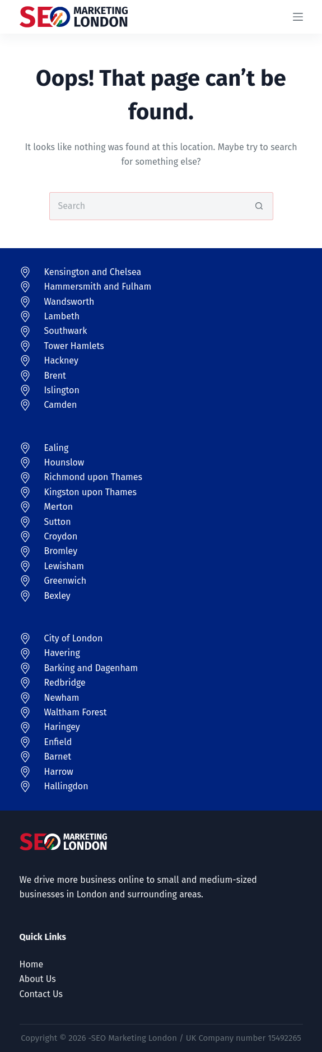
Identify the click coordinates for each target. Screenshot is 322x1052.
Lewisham (64, 566)
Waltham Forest (75, 712)
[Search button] (259, 206)
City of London (73, 638)
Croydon (61, 536)
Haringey (62, 726)
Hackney (61, 360)
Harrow (58, 771)
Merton (58, 506)
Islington (62, 390)
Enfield (58, 742)
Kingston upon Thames (90, 492)
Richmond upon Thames (93, 477)
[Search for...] (147, 206)
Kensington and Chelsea (93, 272)
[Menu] (298, 17)
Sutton (57, 521)
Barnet (57, 756)
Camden (60, 404)
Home (32, 964)
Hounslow (64, 462)
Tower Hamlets (74, 346)
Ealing (56, 448)
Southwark (65, 330)
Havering (62, 653)
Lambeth (62, 316)
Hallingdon (66, 786)
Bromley (61, 551)
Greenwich (65, 580)
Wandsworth (69, 301)
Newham (62, 697)
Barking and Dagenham (91, 668)
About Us (38, 979)
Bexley (57, 595)
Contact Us (41, 994)
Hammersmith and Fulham (98, 286)
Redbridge (65, 682)
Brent (55, 375)
